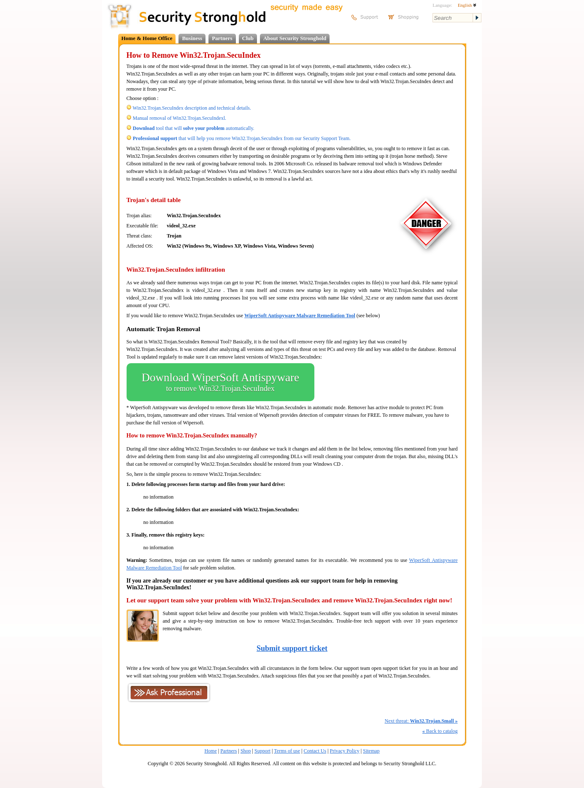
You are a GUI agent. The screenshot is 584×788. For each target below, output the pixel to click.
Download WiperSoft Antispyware (220, 382)
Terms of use (287, 751)
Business (192, 38)
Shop (246, 751)
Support (262, 751)
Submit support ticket (292, 648)
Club (248, 38)
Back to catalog (440, 731)
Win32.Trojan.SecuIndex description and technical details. (191, 108)
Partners (222, 38)
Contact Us (314, 751)
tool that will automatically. (193, 128)
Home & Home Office (147, 38)
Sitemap (371, 751)
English (467, 5)
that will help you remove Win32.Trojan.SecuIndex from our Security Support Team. (242, 138)
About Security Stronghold (294, 38)
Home (210, 751)
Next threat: (420, 721)
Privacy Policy (345, 751)
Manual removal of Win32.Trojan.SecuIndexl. (179, 118)
